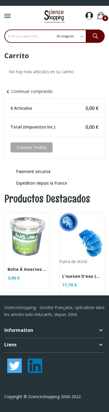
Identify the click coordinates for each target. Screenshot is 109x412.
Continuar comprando (28, 91)
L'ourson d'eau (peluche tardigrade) (82, 276)
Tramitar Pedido (31, 147)
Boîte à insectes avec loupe (27, 269)
